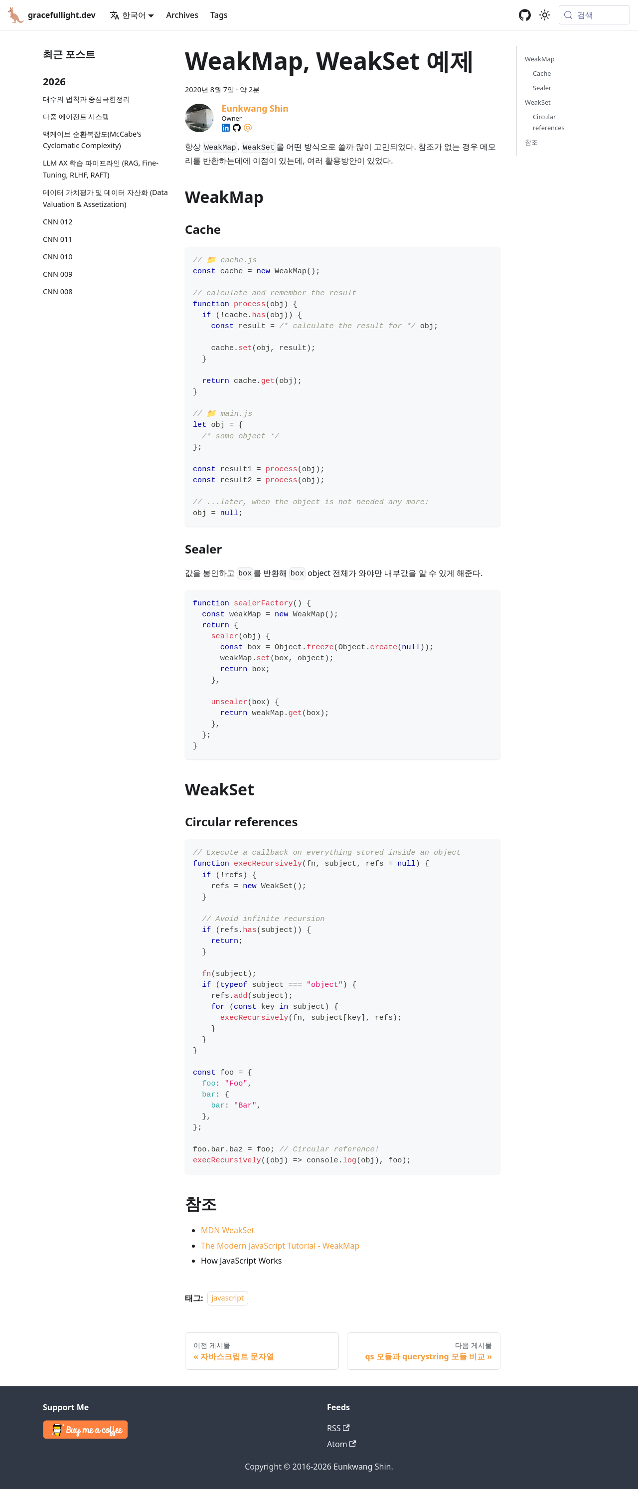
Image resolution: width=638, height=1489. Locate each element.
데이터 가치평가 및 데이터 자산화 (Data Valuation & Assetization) (105, 198)
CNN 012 (57, 221)
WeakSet (538, 102)
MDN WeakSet (227, 1230)
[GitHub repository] (525, 15)
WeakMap (540, 58)
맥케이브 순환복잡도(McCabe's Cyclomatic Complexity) (92, 140)
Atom (341, 1444)
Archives (182, 14)
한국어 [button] (128, 14)
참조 (531, 142)
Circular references (549, 122)
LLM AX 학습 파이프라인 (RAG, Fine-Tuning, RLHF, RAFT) (101, 169)
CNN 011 (57, 239)
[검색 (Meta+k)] (594, 14)
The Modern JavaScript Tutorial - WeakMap (280, 1245)
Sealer (542, 87)
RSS (338, 1428)
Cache (542, 73)
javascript (228, 1298)
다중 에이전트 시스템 (76, 116)
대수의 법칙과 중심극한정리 (86, 99)
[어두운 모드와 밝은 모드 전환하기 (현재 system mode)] (545, 15)
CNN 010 (57, 256)
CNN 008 (57, 291)
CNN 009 (57, 274)
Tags (219, 14)
